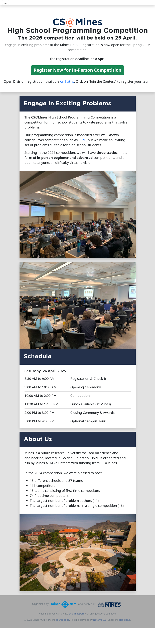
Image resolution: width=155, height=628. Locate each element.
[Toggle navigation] (5, 2)
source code (62, 619)
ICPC (82, 140)
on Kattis (67, 81)
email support (76, 613)
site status (124, 619)
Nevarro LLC (99, 619)
